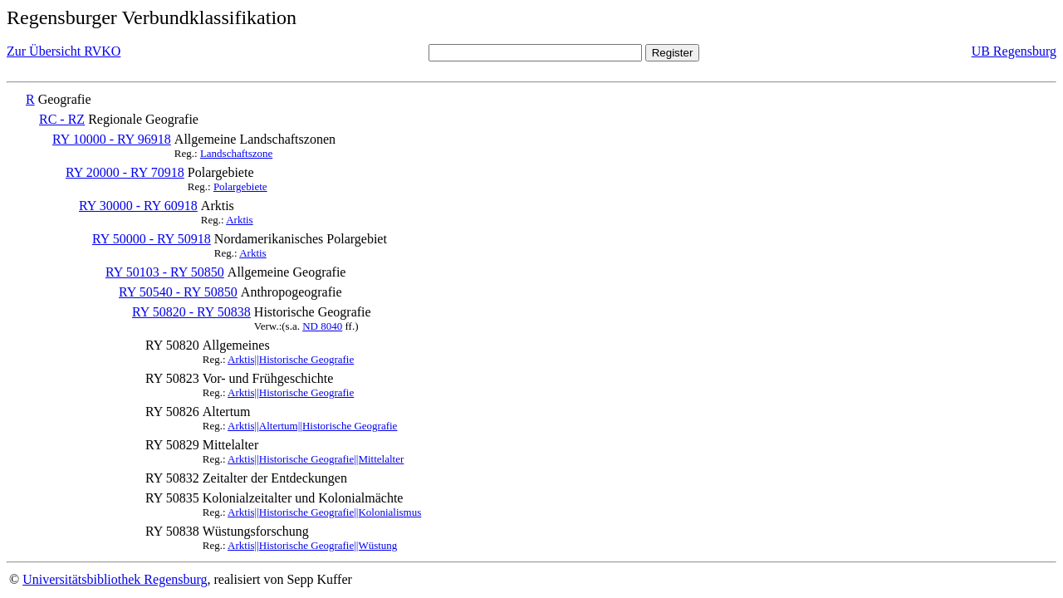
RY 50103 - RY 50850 (164, 272)
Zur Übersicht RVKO (63, 51)
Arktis (239, 219)
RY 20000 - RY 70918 (125, 172)
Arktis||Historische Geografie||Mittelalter (316, 459)
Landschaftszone (236, 153)
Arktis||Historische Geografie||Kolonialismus (324, 512)
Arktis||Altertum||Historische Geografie (312, 425)
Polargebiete (240, 186)
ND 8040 (322, 326)
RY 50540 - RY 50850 (178, 292)
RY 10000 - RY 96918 (111, 139)
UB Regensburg (1014, 51)
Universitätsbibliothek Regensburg (114, 579)
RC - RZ (62, 119)
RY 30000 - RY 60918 (138, 206)
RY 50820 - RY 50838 (191, 312)
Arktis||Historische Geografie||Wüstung (312, 545)
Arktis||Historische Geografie (291, 359)
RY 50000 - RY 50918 (151, 239)
